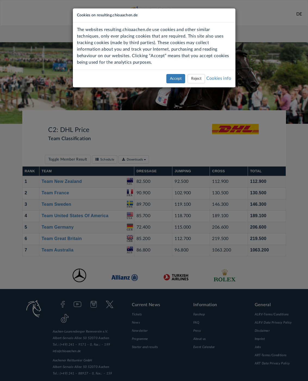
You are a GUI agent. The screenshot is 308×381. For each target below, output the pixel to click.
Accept (176, 79)
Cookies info (218, 78)
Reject (196, 79)
